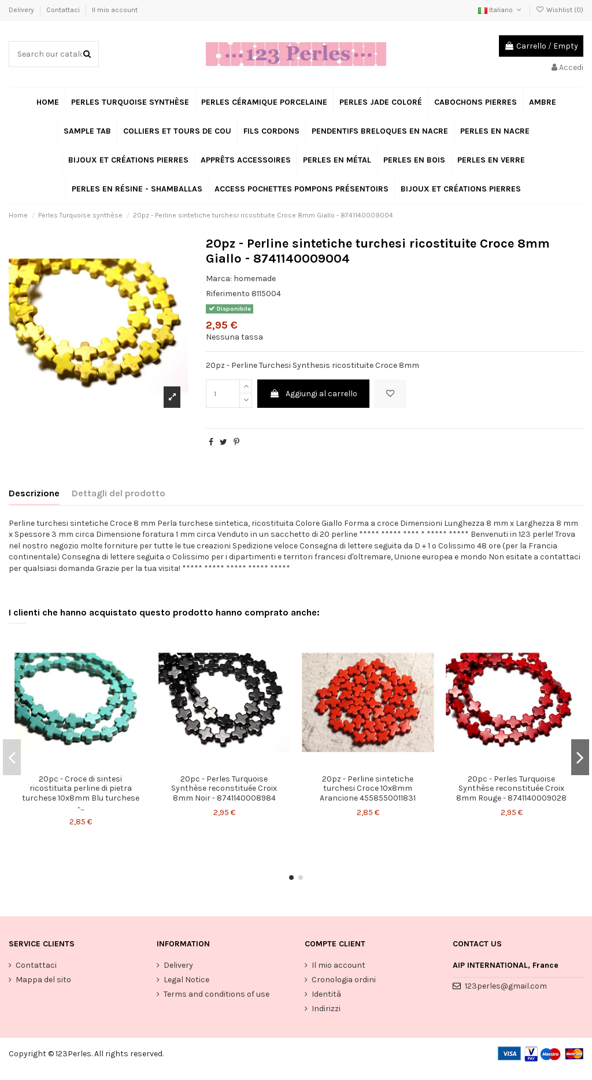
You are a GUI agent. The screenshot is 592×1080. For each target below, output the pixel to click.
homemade (255, 278)
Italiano (500, 10)
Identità (326, 994)
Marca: (219, 278)
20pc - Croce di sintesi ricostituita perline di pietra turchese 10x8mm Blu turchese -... (80, 793)
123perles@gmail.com (506, 986)
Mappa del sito (43, 980)
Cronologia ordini (344, 980)
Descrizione (34, 493)
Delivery (22, 10)
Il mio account (115, 10)
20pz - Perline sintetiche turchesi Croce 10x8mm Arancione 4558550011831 (368, 788)
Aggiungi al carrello (313, 394)
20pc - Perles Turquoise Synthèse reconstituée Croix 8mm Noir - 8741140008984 (224, 788)
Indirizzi (326, 1008)
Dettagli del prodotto (118, 493)
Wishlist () (559, 10)
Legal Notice (186, 980)
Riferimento (228, 293)
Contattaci (64, 10)
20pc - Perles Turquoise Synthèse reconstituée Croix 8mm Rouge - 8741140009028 (511, 788)
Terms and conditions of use (216, 994)
